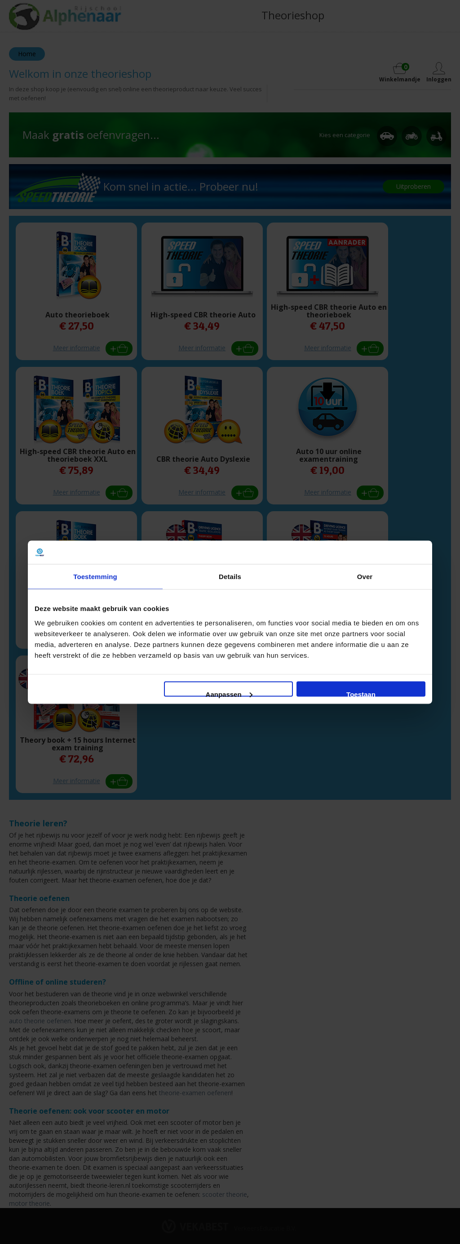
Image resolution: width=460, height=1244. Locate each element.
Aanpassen (229, 693)
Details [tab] (230, 576)
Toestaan (361, 693)
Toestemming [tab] (95, 576)
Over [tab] (365, 576)
